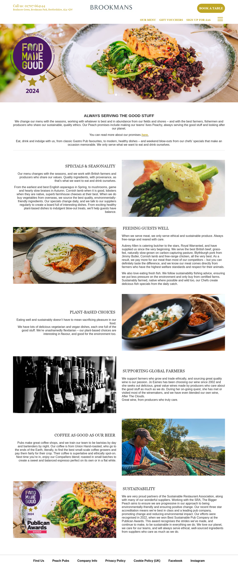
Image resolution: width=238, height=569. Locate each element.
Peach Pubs (60, 560)
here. (145, 134)
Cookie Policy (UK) (147, 560)
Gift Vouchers (171, 19)
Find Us (38, 560)
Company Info (87, 560)
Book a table (211, 8)
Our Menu (148, 19)
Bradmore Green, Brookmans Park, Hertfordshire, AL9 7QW (43, 9)
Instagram (198, 560)
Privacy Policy (115, 560)
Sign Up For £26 (198, 19)
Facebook (175, 560)
